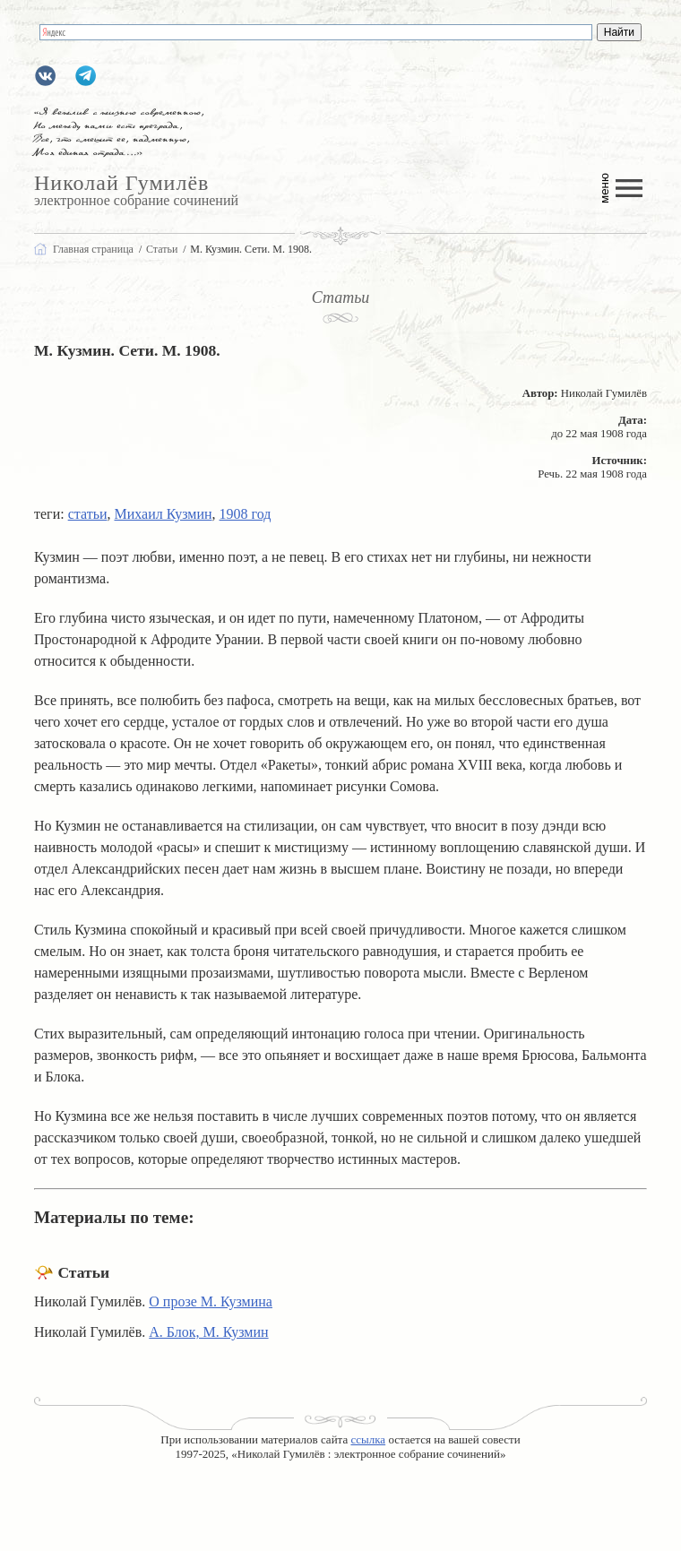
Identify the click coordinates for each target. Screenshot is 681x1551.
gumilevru (45, 76)
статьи (88, 513)
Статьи (341, 297)
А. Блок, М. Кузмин (208, 1332)
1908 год (246, 513)
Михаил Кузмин (163, 513)
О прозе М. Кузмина (210, 1301)
